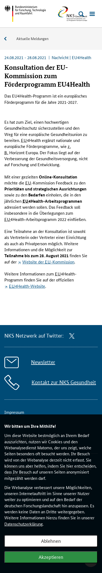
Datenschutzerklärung (23, 524)
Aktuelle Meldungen (32, 38)
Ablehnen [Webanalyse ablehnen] (51, 540)
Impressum (14, 412)
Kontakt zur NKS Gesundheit (64, 382)
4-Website (27, 286)
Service (8, 39)
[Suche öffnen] (81, 14)
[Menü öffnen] (92, 14)
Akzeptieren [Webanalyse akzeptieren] (51, 556)
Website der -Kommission (48, 262)
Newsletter (43, 362)
